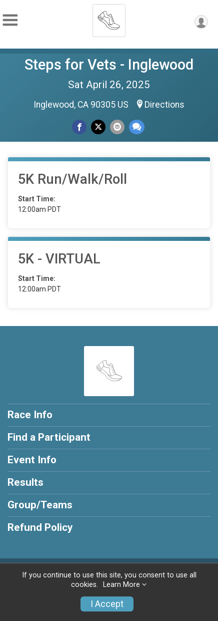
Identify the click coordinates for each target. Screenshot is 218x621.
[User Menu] (201, 22)
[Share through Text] (136, 127)
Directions (164, 105)
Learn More (121, 584)
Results (26, 482)
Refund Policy (40, 527)
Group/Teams (40, 505)
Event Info (32, 460)
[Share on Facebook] (79, 127)
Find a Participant (49, 437)
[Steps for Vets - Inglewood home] (109, 17)
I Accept (107, 604)
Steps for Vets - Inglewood (109, 64)
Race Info (30, 415)
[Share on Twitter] (98, 127)
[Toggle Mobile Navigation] (10, 20)
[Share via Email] (117, 127)
